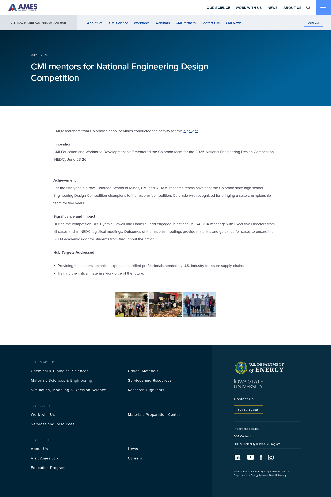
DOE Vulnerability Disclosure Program (257, 444)
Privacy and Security (246, 429)
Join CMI (313, 23)
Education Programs (49, 467)
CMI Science (118, 23)
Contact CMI (210, 23)
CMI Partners (186, 23)
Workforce (142, 23)
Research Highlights (146, 389)
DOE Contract (242, 436)
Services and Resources (150, 380)
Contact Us (244, 398)
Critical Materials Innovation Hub (38, 22)
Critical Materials (143, 370)
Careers (135, 458)
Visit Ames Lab (44, 458)
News (273, 7)
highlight (190, 130)
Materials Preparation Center (154, 414)
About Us (293, 7)
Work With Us (249, 7)
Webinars (162, 23)
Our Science (218, 7)
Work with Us (43, 414)
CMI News (233, 23)
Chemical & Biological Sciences (59, 370)
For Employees (248, 409)
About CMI (95, 23)
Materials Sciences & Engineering (61, 380)
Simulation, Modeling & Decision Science (68, 389)
